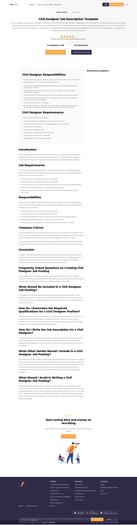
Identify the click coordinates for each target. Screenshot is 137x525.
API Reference (79, 494)
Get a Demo (79, 500)
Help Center (79, 485)
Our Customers (48, 4)
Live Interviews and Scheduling (60, 497)
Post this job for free (55, 52)
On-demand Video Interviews (59, 485)
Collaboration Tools (56, 494)
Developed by (48, 523)
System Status (79, 497)
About (102, 485)
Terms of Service (104, 523)
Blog (101, 491)
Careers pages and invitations (60, 488)
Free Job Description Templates (85, 491)
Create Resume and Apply (81, 52)
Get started (68, 436)
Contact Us (104, 494)
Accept (97, 519)
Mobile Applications (56, 503)
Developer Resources (82, 488)
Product (32, 4)
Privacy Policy (94, 523)
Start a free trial (31, 506)
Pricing (39, 4)
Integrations (54, 500)
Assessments (54, 491)
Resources (58, 4)
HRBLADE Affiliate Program (109, 488)
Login (105, 4)
